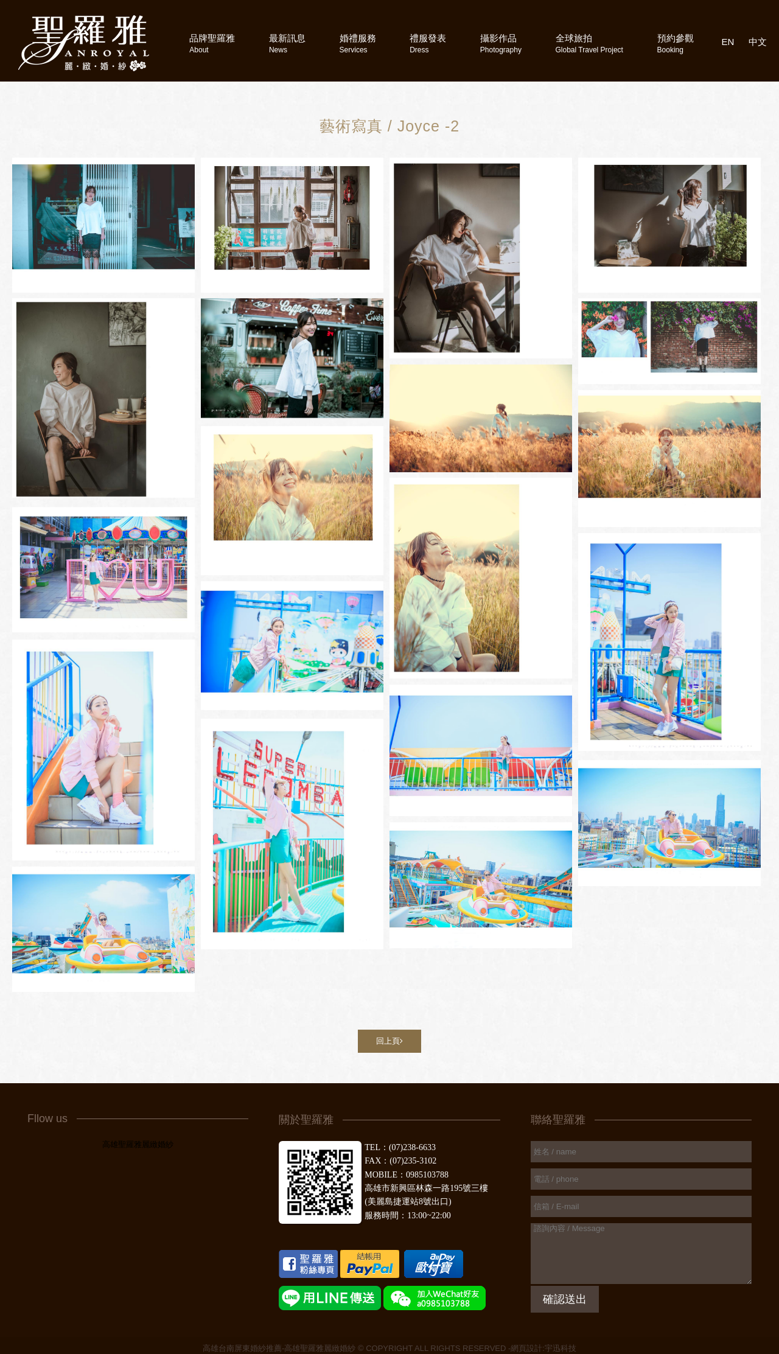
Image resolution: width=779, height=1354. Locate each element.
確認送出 (565, 1299)
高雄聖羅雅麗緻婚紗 (137, 1144)
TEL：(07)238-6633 (400, 1147)
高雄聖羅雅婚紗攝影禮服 (83, 43)
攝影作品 (501, 43)
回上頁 (389, 1040)
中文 (758, 42)
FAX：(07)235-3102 (400, 1160)
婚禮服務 (358, 43)
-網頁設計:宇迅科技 (542, 1348)
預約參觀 (675, 43)
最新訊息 (287, 43)
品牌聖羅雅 (212, 43)
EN (728, 42)
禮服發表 (428, 43)
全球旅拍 (589, 43)
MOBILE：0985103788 (407, 1174)
